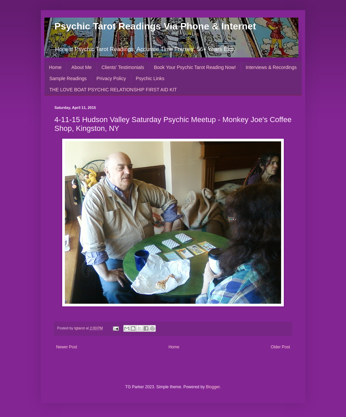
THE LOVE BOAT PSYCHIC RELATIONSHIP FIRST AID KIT (113, 89)
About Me (81, 67)
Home (55, 67)
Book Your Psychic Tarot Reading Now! (195, 67)
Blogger (213, 387)
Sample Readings (68, 78)
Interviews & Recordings (271, 67)
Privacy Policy (111, 78)
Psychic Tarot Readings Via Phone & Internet (155, 26)
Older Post (280, 347)
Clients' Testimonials (122, 67)
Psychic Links (150, 78)
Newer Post (66, 347)
